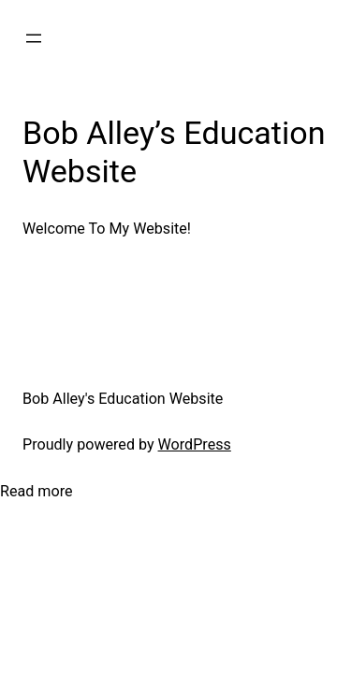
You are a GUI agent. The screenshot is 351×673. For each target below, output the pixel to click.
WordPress (194, 444)
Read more (36, 492)
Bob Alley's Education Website (122, 399)
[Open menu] (33, 38)
